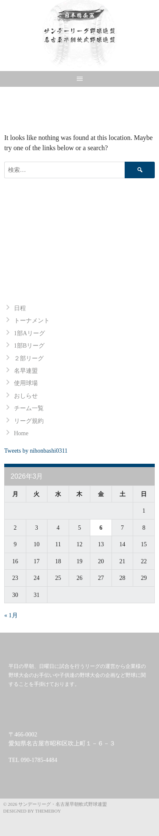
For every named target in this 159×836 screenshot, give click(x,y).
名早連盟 (26, 371)
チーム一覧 (29, 408)
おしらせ (26, 396)
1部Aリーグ (29, 333)
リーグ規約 (29, 421)
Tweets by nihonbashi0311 (35, 451)
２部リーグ (29, 358)
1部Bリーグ (29, 345)
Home (21, 433)
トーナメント (32, 320)
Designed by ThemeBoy (32, 810)
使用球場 (26, 383)
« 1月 (11, 615)
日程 (20, 308)
